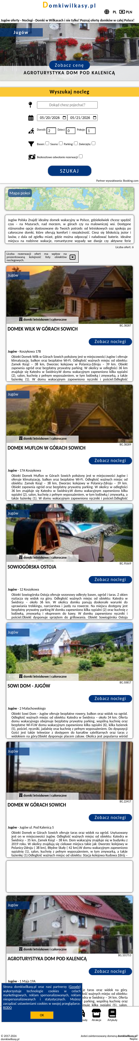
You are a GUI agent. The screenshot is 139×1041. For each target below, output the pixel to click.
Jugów (13, 275)
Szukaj (69, 171)
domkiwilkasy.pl (69, 5)
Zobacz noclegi (110, 341)
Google (75, 987)
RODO (7, 1008)
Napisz (134, 1039)
